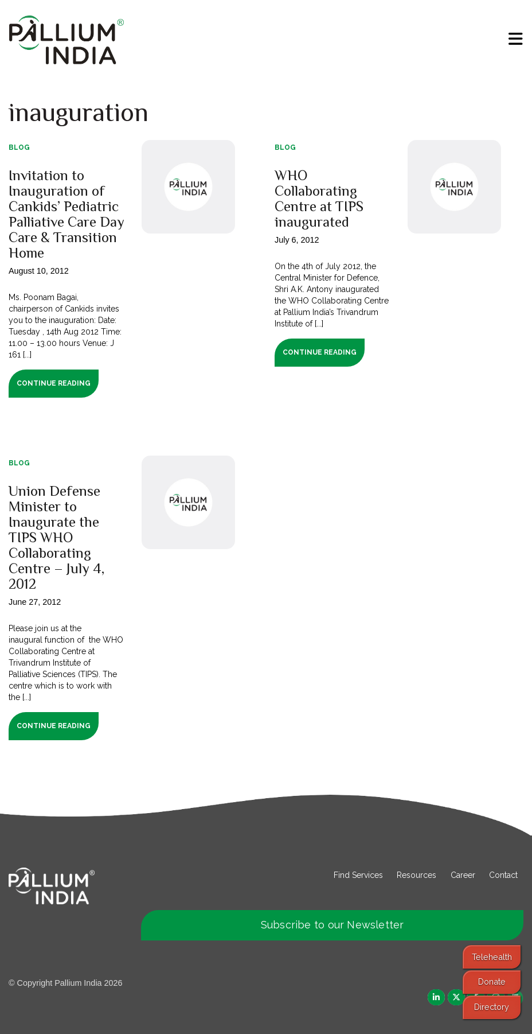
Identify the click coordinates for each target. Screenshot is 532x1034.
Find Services (358, 875)
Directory (491, 1007)
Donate (492, 981)
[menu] (515, 39)
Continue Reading (54, 383)
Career (463, 875)
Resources (416, 875)
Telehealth (492, 957)
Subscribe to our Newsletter (332, 925)
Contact (503, 875)
